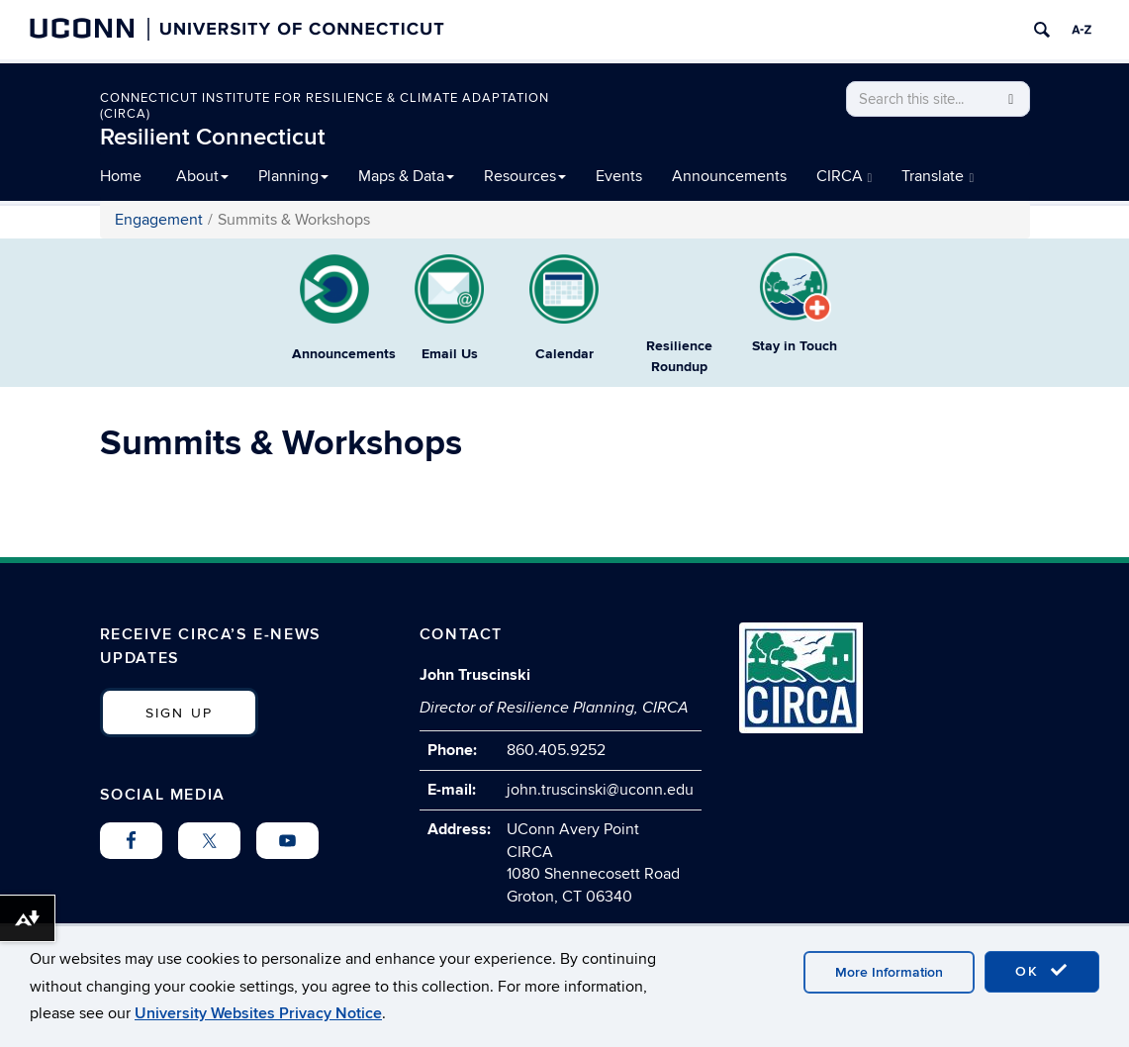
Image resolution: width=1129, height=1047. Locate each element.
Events (619, 176)
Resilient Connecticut (213, 137)
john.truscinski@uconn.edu (600, 790)
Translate (937, 176)
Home (120, 176)
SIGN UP (179, 713)
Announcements (729, 176)
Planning (293, 176)
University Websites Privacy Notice (258, 1013)
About (202, 176)
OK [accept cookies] (1042, 971)
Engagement (159, 220)
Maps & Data (406, 176)
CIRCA (844, 176)
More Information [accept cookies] (889, 972)
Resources (525, 176)
